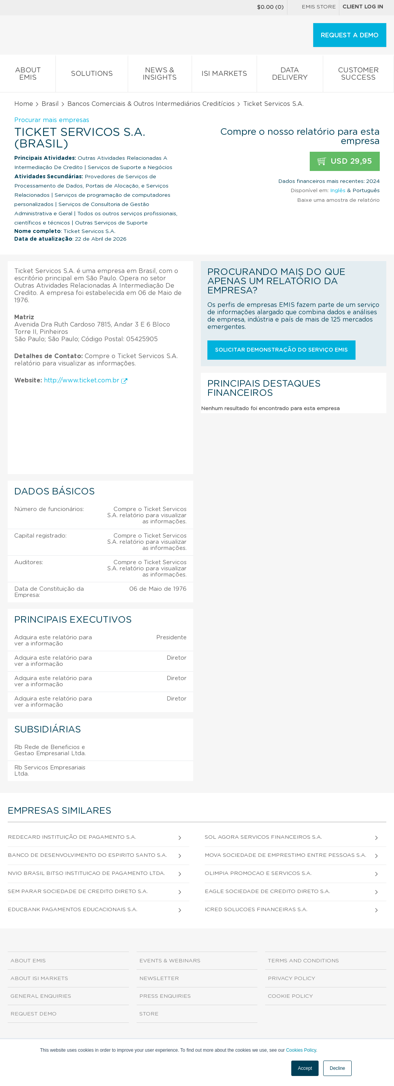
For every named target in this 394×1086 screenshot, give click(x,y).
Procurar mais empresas (51, 120)
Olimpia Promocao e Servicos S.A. (258, 873)
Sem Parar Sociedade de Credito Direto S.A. (78, 891)
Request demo (33, 1014)
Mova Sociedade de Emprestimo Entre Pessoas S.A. (285, 855)
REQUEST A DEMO (350, 35)
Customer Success (358, 75)
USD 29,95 (344, 162)
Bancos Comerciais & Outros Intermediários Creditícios (151, 104)
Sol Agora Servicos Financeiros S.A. (263, 837)
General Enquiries (40, 996)
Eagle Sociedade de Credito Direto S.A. (267, 891)
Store (149, 1014)
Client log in (362, 7)
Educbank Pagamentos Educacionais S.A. (72, 909)
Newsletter (159, 978)
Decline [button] (337, 1068)
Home (23, 104)
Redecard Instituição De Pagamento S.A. (72, 837)
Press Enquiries (165, 996)
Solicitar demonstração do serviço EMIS (281, 350)
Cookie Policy (290, 996)
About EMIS (28, 75)
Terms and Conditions (303, 961)
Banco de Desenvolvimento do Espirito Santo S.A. (87, 855)
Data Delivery (290, 75)
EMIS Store (313, 7)
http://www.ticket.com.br (85, 380)
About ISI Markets (39, 978)
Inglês (338, 190)
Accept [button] (305, 1068)
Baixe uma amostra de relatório (338, 200)
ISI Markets (224, 75)
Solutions (91, 75)
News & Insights (160, 75)
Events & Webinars (169, 961)
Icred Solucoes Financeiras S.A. (256, 909)
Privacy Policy (291, 978)
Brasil (50, 104)
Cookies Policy (301, 1050)
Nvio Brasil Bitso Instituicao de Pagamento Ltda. (86, 873)
